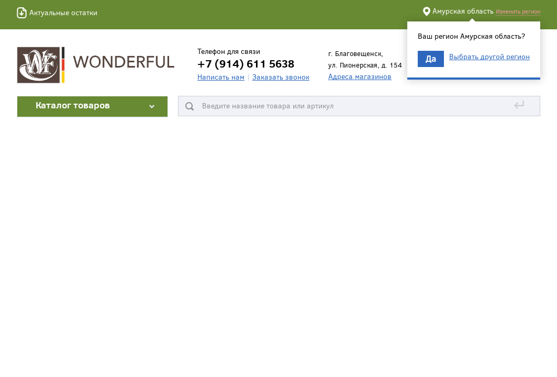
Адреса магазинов (360, 76)
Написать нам (220, 77)
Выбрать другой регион (489, 56)
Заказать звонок (280, 77)
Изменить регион (518, 11)
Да (431, 58)
